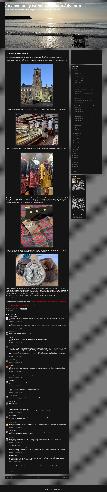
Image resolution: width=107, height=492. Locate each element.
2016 (75, 166)
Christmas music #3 (78, 122)
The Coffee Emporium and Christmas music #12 (84, 105)
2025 (75, 70)
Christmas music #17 (78, 96)
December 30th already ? (79, 76)
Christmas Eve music (78, 87)
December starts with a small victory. (82, 131)
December (77, 73)
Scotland (11, 310)
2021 (75, 157)
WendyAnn (11, 422)
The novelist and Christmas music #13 (82, 104)
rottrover (11, 415)
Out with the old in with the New (80, 75)
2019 (75, 160)
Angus (79, 178)
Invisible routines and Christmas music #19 (83, 93)
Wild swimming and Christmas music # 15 (83, 100)
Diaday (10, 437)
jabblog (10, 331)
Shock (75, 127)
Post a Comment (11, 471)
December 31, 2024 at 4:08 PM (15, 392)
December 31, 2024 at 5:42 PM (15, 427)
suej (10, 365)
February (77, 149)
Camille (10, 359)
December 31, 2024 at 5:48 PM (15, 435)
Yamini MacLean (12, 345)
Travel (10, 380)
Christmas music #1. (78, 125)
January (76, 151)
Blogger (60, 489)
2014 (75, 169)
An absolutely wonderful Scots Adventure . (45, 6)
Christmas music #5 (78, 118)
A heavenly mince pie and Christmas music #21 (84, 89)
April (76, 146)
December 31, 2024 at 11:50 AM (15, 342)
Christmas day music (78, 85)
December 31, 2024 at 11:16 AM (15, 334)
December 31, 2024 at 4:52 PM (15, 405)
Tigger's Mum (12, 316)
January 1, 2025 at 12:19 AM (15, 461)
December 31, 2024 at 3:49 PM (15, 385)
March (76, 147)
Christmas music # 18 (78, 94)
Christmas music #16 (78, 98)
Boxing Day (76, 84)
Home (37, 477)
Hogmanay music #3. (78, 78)
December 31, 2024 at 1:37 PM (15, 371)
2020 (75, 159)
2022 (75, 155)
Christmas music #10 (78, 109)
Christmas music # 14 (78, 102)
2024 (75, 71)
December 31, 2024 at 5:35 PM (15, 412)
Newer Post (9, 477)
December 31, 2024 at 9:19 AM (15, 321)
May (76, 144)
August (76, 138)
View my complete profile (77, 217)
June (76, 142)
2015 (75, 168)
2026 (75, 68)
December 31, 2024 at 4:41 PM (15, 398)
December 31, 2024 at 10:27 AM (15, 328)
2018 (75, 162)
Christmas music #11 (78, 107)
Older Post (65, 477)
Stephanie (11, 430)
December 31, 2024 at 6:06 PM (15, 442)
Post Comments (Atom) (40, 481)
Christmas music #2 (78, 123)
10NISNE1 (11, 401)
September (77, 136)
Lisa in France (12, 395)
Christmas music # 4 (78, 120)
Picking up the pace (78, 80)
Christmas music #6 (78, 116)
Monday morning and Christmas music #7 (83, 114)
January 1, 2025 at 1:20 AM (14, 468)
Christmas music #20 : (79, 91)
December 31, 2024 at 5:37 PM (15, 420)
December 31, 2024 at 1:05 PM (15, 356)
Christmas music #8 (78, 113)
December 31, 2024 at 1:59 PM (15, 377)
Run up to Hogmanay (78, 82)
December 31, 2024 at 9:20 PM (15, 452)
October (76, 135)
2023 (75, 153)
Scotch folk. (76, 129)
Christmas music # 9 (78, 111)
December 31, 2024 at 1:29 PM (15, 362)
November (77, 133)
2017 (75, 164)
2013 (75, 171)
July (76, 140)
